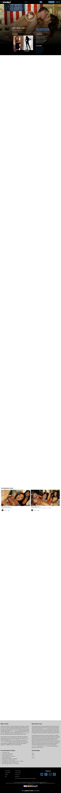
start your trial (42, 29)
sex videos (45, 728)
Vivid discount (44, 746)
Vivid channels (3, 742)
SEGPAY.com (42, 783)
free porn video (35, 746)
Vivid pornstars (16, 730)
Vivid (5, 509)
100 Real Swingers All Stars (23, 739)
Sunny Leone (12, 731)
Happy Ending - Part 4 (35, 506)
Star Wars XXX (26, 732)
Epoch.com (11, 783)
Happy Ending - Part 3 (6, 506)
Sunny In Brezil (13, 739)
